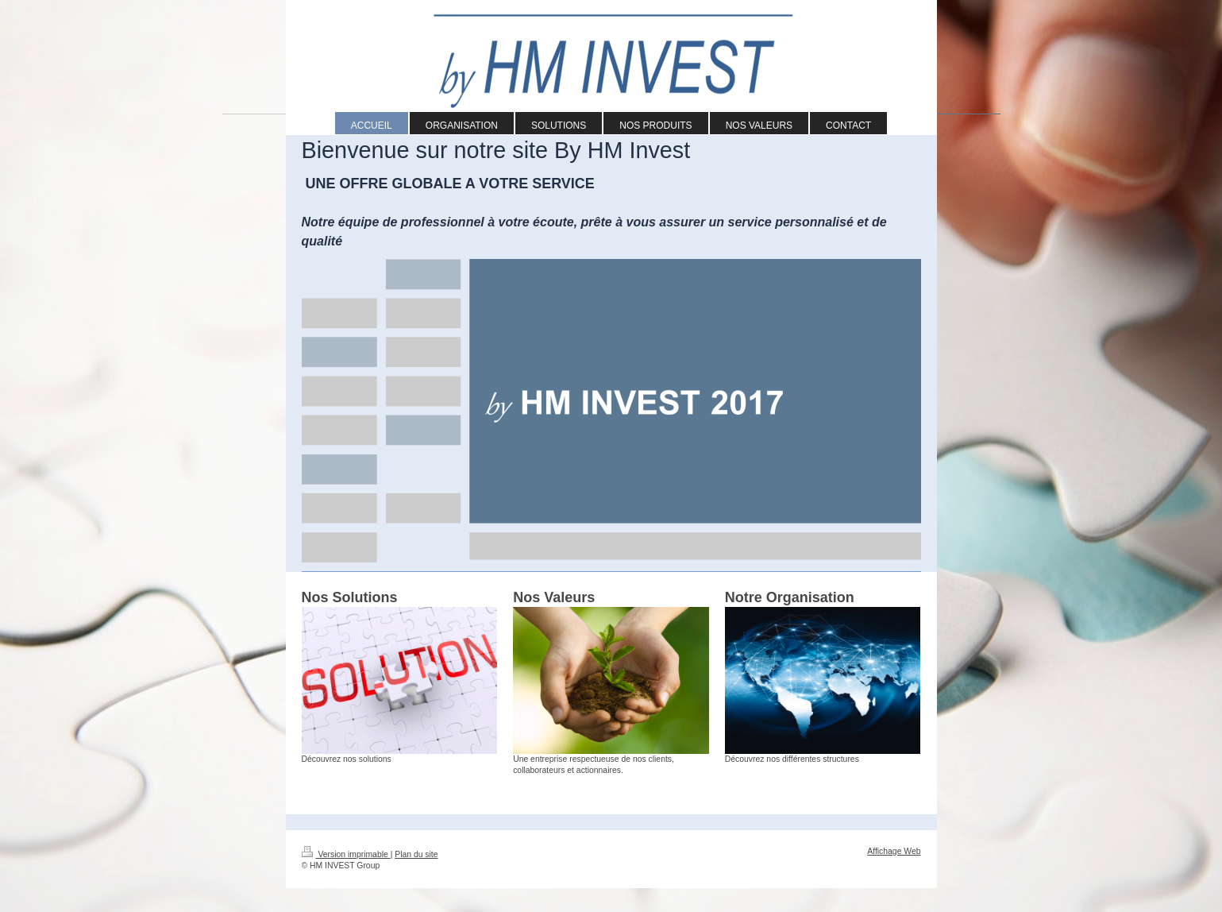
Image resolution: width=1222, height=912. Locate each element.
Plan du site (416, 854)
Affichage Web (893, 851)
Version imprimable (346, 854)
